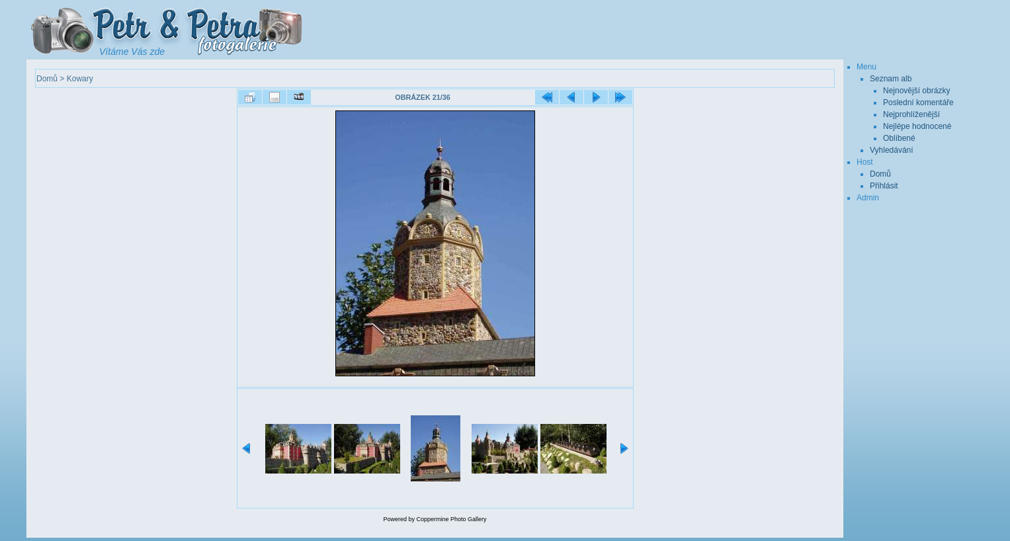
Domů (47, 78)
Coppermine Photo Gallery (451, 519)
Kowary (80, 78)
